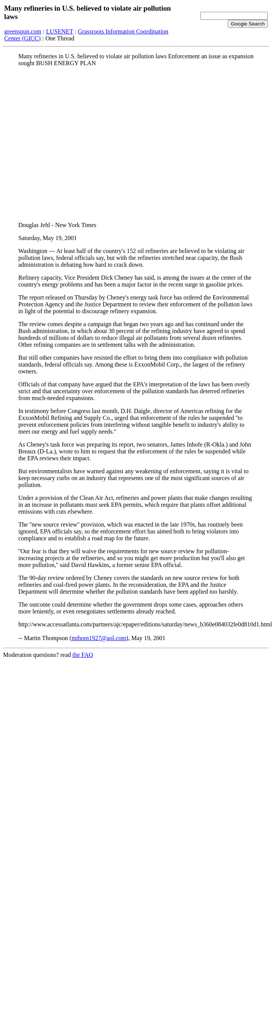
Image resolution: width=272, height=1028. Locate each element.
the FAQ (82, 655)
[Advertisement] (71, 144)
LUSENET (59, 31)
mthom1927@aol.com (99, 638)
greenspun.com (22, 31)
